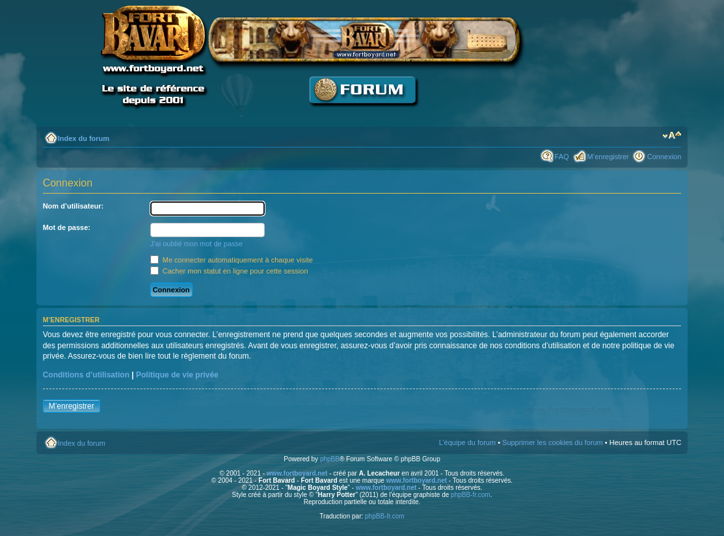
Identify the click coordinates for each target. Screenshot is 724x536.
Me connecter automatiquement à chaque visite (231, 260)
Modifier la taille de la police (671, 136)
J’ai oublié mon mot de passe (196, 244)
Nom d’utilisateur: (73, 206)
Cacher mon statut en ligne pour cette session (229, 271)
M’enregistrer (608, 156)
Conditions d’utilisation (86, 374)
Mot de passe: (66, 227)
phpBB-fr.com (470, 494)
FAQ (562, 156)
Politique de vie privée (177, 374)
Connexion (664, 156)
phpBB (330, 459)
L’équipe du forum (467, 442)
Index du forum (83, 138)
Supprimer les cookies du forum (552, 442)
